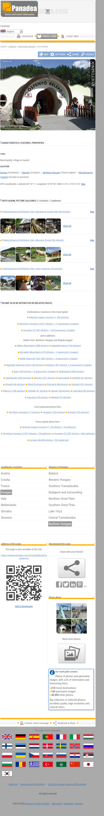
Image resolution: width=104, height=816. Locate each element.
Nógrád (82, 384)
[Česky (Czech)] (34, 755)
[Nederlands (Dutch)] (34, 746)
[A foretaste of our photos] (71, 653)
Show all (67, 226)
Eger (35, 371)
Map (83, 184)
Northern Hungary (27, 46)
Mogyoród (57, 803)
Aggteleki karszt (66, 345)
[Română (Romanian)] (20, 764)
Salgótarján (71, 371)
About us (13, 784)
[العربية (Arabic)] (61, 764)
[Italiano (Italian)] (75, 737)
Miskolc (69, 364)
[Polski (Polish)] (7, 755)
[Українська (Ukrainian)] (20, 755)
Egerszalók (63, 377)
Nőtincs (14, 390)
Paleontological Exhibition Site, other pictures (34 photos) (32, 268)
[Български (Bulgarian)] (7, 764)
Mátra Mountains (33, 345)
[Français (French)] (61, 737)
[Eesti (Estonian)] (20, 746)
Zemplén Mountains (49, 352)
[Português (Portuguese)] (48, 737)
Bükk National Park (49, 358)
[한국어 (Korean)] (7, 773)
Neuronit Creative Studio (37, 803)
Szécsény (84, 390)
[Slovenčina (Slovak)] (48, 755)
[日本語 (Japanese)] (88, 764)
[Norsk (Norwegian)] (75, 746)
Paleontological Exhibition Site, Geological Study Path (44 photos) (36, 211)
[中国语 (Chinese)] (75, 764)
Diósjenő (58, 384)
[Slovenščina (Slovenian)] (61, 755)
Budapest (68, 803)
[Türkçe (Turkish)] (48, 764)
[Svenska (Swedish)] (61, 746)
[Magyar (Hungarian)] (88, 737)
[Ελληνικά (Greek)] (34, 764)
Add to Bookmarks (24, 606)
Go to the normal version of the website (67, 784)
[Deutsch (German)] (20, 737)
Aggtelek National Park (25, 364)
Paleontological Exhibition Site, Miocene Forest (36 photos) (33, 240)
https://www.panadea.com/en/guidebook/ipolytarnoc (24, 557)
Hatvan (60, 390)
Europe (3, 172)
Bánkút (61, 397)
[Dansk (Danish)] (48, 746)
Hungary (12, 46)
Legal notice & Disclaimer (32, 784)
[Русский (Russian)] (88, 746)
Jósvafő (15, 384)
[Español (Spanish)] (34, 737)
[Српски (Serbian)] (88, 755)
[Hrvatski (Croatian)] (75, 755)
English (10, 31)
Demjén (44, 377)
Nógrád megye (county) (49, 317)
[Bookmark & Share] (71, 568)
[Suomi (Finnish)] (7, 746)
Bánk (36, 384)
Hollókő (82, 377)
